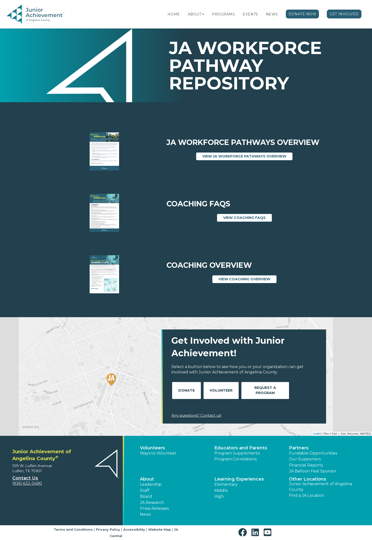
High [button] (219, 496)
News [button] (145, 514)
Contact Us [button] (25, 478)
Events (250, 14)
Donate (186, 390)
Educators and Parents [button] (240, 448)
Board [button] (146, 496)
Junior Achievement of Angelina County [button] (320, 487)
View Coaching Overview (248, 278)
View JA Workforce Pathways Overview (247, 156)
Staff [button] (144, 490)
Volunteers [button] (152, 448)
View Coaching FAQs (247, 217)
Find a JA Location (306, 495)
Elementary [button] (226, 484)
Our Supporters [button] (305, 459)
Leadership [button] (151, 484)
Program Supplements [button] (237, 453)
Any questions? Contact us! (196, 415)
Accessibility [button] (134, 529)
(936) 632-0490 (27, 483)
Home (173, 14)
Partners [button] (299, 448)
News (272, 14)
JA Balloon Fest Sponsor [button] (312, 471)
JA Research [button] (152, 502)
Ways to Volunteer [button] (158, 453)
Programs (223, 14)
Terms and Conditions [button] (73, 529)
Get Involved (344, 14)
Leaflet (317, 433)
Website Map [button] (159, 529)
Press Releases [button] (154, 508)
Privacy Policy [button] (108, 529)
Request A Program (265, 390)
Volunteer (221, 390)
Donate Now (303, 14)
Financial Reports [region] (306, 465)
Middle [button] (221, 490)
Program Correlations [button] (235, 459)
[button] (203, 14)
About (194, 14)
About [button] (147, 479)
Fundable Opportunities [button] (313, 453)
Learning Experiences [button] (239, 479)
